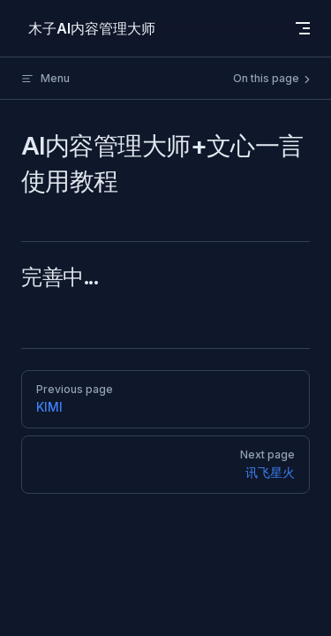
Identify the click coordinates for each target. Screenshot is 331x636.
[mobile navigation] (303, 28)
